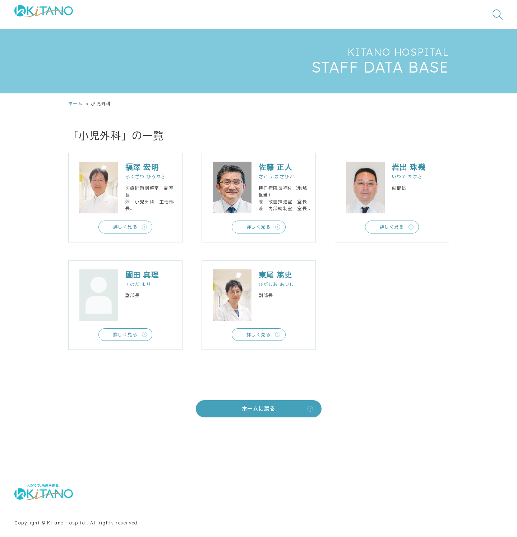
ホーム (75, 103)
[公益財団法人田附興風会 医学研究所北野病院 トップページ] (43, 14)
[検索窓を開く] (498, 14)
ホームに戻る (259, 409)
